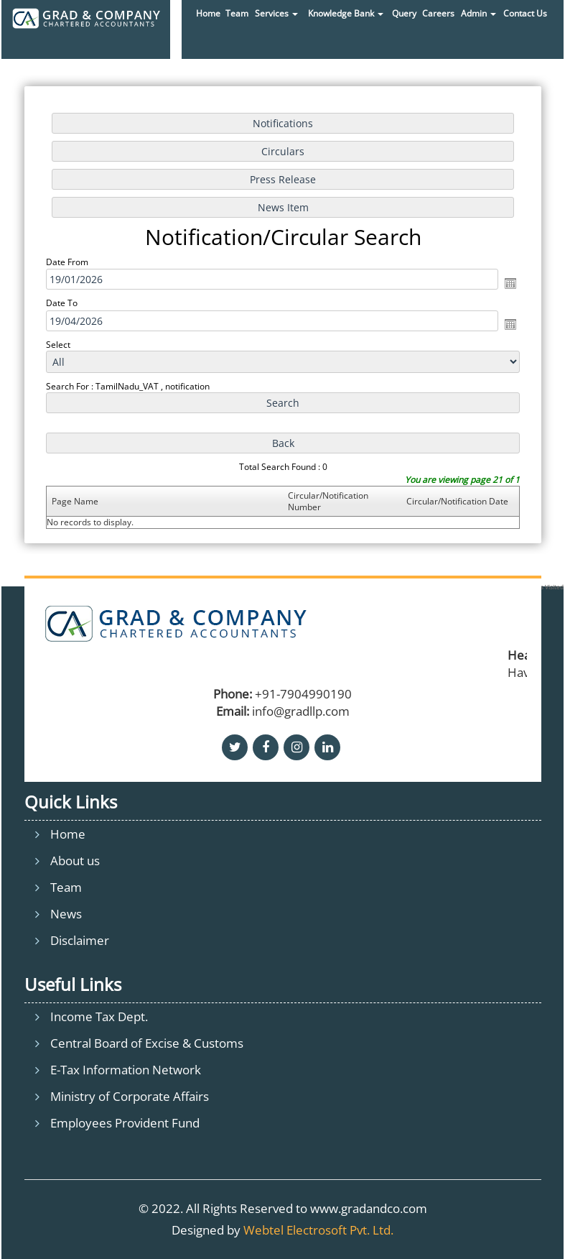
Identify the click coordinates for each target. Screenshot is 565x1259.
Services (276, 13)
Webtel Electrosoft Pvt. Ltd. (318, 1230)
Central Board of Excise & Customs (146, 1043)
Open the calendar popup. (510, 283)
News (66, 914)
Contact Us (525, 13)
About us (75, 860)
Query (404, 13)
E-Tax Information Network (125, 1070)
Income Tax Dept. (99, 1016)
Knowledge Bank (345, 13)
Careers (438, 13)
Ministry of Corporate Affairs (129, 1096)
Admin (478, 13)
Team (236, 13)
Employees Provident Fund (125, 1123)
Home (208, 13)
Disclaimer (79, 940)
